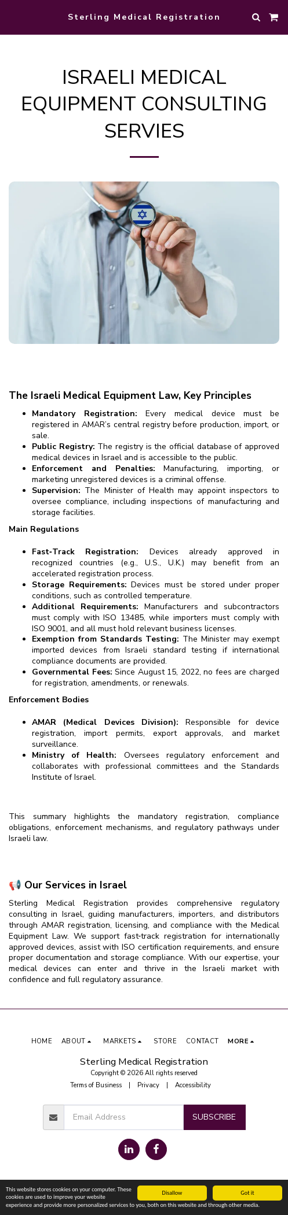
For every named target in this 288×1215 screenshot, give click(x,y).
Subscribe (214, 1117)
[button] (13, 16)
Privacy (148, 1085)
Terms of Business (96, 1085)
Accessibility (193, 1085)
